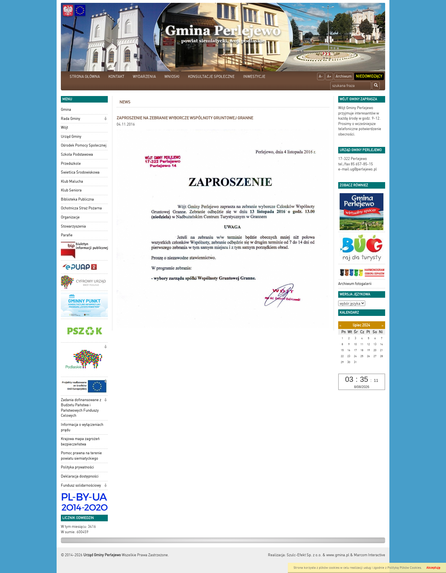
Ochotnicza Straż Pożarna (81, 208)
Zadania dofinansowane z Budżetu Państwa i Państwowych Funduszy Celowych (81, 408)
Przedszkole (71, 163)
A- (321, 76)
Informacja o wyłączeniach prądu (82, 427)
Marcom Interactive (369, 555)
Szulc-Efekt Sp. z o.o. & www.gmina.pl (318, 555)
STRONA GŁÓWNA (85, 76)
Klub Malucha (72, 181)
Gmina (66, 109)
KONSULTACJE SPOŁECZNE (211, 76)
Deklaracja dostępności (79, 476)
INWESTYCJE (254, 76)
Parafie (67, 235)
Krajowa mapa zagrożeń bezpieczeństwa (80, 441)
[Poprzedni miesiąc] (340, 325)
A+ (329, 76)
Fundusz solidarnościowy (81, 485)
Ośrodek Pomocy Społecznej (83, 145)
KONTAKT (116, 76)
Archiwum (344, 76)
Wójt (64, 127)
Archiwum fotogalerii (354, 284)
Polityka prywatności (77, 467)
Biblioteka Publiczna (77, 199)
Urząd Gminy (71, 136)
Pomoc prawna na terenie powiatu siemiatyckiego (81, 456)
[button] (105, 119)
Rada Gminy (70, 118)
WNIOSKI (171, 76)
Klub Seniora (71, 190)
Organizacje (70, 217)
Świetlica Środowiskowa (80, 172)
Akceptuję (433, 568)
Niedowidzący (369, 76)
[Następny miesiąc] (382, 325)
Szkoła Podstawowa (77, 154)
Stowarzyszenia (73, 226)
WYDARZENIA (144, 76)
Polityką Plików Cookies (404, 568)
